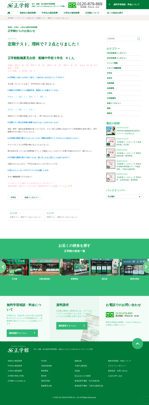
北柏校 (77, 371)
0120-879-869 (90, 4)
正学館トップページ (16, 18)
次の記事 (50, 213)
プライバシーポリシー (117, 366)
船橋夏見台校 (46, 386)
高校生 (109, 113)
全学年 (109, 78)
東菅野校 (44, 371)
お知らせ (30, 18)
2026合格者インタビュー (117, 58)
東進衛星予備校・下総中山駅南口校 (89, 386)
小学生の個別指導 (71, 13)
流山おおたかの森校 (83, 376)
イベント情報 (112, 63)
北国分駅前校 (46, 366)
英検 (108, 108)
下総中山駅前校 (81, 366)
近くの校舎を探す (115, 13)
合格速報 (110, 88)
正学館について (92, 13)
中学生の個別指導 (50, 13)
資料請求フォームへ (68, 326)
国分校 (43, 376)
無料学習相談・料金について (119, 361)
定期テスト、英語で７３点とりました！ (26, 217)
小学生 (109, 93)
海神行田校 (45, 381)
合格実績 (110, 83)
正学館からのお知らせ (17, 381)
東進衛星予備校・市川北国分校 (87, 381)
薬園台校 (78, 361)
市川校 (43, 361)
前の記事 (13, 213)
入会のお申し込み (115, 376)
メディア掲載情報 (114, 68)
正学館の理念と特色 (16, 376)
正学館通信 (111, 98)
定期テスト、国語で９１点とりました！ (63, 217)
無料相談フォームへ (18, 333)
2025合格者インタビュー (117, 53)
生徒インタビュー (114, 103)
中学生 (109, 73)
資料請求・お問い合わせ (118, 371)
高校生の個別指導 (28, 13)
